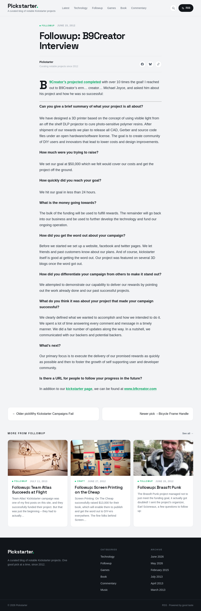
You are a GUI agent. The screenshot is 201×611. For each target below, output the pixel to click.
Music (104, 589)
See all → (187, 433)
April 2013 (157, 583)
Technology (80, 8)
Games (111, 8)
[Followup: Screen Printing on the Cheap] (100, 458)
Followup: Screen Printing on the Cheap (99, 489)
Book (123, 8)
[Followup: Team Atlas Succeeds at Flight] (38, 458)
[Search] (173, 8)
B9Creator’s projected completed (75, 82)
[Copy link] (158, 64)
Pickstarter (23, 6)
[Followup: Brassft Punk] (163, 458)
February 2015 (160, 570)
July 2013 (157, 576)
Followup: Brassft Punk (159, 487)
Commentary (138, 8)
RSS (186, 8)
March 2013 (158, 589)
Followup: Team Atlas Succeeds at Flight (32, 489)
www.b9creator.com (140, 389)
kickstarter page (79, 389)
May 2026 (157, 563)
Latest (65, 8)
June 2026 (157, 556)
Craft (81, 481)
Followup (97, 8)
